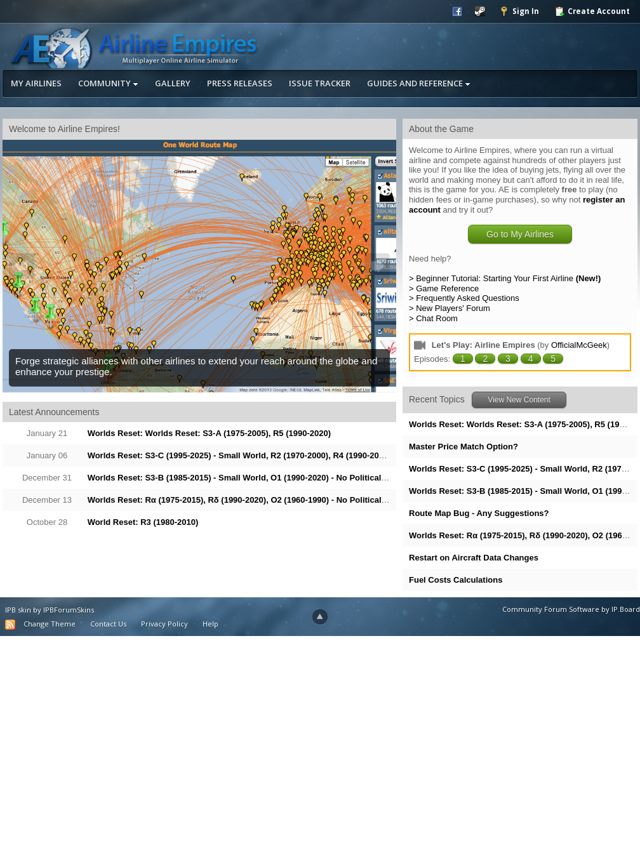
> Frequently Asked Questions (464, 298)
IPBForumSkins (68, 609)
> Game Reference (444, 288)
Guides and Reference (418, 83)
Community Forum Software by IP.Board (571, 609)
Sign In (519, 11)
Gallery (172, 83)
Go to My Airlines (520, 234)
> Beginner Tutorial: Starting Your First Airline (505, 278)
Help (210, 623)
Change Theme (49, 623)
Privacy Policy (164, 623)
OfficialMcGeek (579, 345)
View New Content (519, 399)
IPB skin (18, 609)
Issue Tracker (319, 83)
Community (108, 83)
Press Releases (239, 83)
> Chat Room (433, 318)
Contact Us (108, 623)
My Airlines (36, 83)
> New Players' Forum (449, 308)
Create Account (592, 11)
